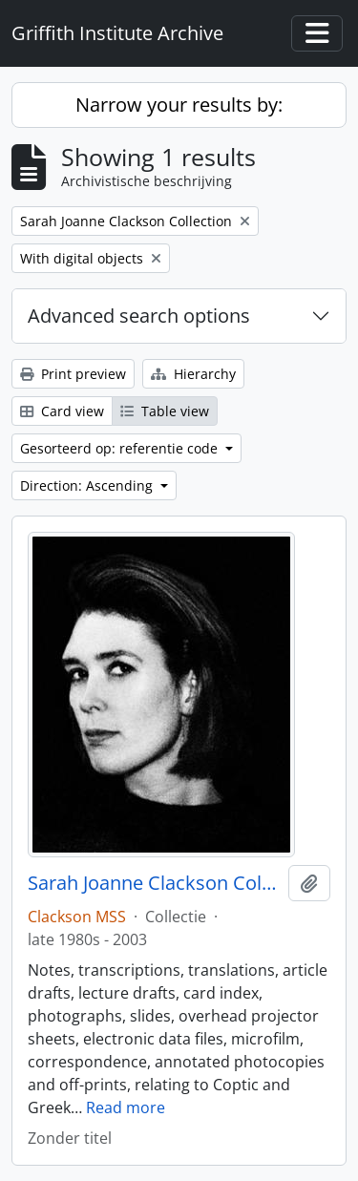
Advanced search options (139, 315)
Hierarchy (193, 374)
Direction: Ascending (88, 485)
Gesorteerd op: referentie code (120, 448)
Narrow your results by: (179, 104)
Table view (164, 411)
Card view (62, 411)
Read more (125, 1107)
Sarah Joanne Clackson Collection (154, 883)
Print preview (73, 374)
